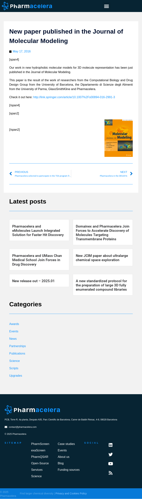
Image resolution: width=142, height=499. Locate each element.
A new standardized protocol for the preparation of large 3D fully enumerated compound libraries (101, 285)
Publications (17, 353)
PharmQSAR (39, 457)
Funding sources (69, 470)
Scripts (13, 368)
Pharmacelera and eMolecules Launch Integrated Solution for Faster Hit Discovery (38, 230)
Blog (61, 463)
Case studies (66, 444)
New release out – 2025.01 (33, 281)
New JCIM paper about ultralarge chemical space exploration (102, 258)
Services (37, 470)
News (13, 338)
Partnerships (17, 346)
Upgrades (15, 375)
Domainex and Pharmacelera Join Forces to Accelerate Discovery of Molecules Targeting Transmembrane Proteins (102, 232)
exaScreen (38, 450)
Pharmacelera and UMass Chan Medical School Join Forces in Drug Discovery (37, 260)
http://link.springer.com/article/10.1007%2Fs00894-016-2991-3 (74, 97)
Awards (14, 324)
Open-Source (40, 463)
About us (63, 457)
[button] (106, 6)
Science (14, 360)
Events (13, 331)
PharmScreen (40, 444)
